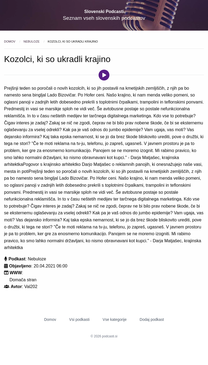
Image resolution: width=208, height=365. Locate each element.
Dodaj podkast (152, 319)
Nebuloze (32, 41)
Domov (10, 41)
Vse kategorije (115, 319)
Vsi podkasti (79, 319)
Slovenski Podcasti (104, 11)
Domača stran (23, 279)
